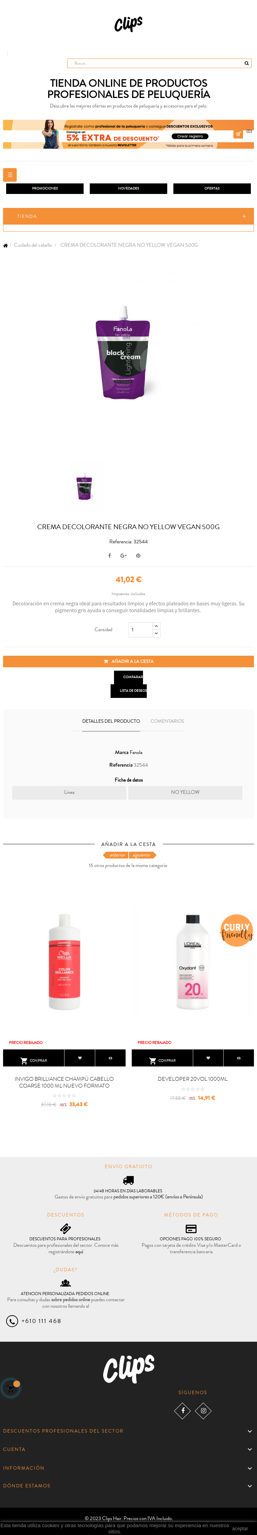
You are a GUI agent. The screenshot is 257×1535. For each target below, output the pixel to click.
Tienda (27, 216)
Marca (122, 752)
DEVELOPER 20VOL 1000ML (193, 1079)
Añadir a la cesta (129, 661)
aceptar (240, 1528)
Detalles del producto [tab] (111, 721)
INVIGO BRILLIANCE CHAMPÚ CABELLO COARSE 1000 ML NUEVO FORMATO (64, 1082)
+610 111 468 (41, 1321)
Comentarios (167, 721)
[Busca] (159, 63)
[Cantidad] (141, 629)
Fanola (136, 752)
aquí (79, 1251)
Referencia (121, 765)
